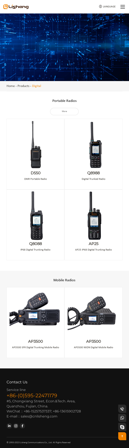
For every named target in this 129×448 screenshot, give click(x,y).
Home (11, 86)
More (64, 111)
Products (23, 86)
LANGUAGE (107, 6)
